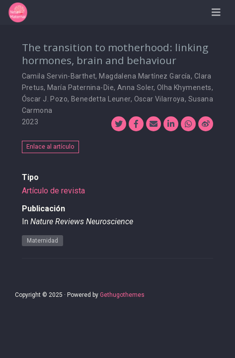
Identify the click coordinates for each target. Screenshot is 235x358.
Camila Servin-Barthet (59, 76)
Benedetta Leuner (101, 99)
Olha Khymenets (184, 87)
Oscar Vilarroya (159, 99)
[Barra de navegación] (216, 12)
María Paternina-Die (80, 87)
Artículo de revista (53, 190)
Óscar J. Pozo (45, 99)
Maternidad (42, 240)
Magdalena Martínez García (145, 76)
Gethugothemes (122, 294)
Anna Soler (135, 87)
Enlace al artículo (50, 146)
